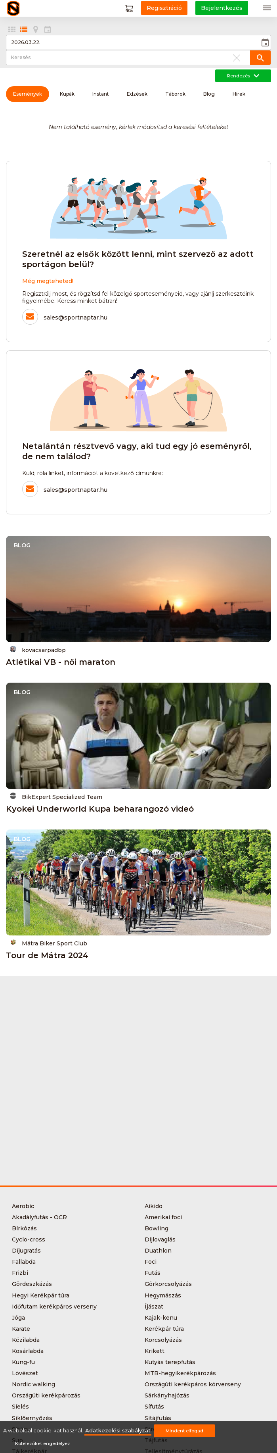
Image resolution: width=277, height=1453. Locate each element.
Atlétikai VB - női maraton (60, 662)
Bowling (156, 1228)
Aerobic (23, 1206)
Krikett (154, 1351)
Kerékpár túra (164, 1329)
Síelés (20, 1406)
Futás (152, 1273)
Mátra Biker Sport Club (48, 943)
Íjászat (154, 1306)
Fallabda (24, 1262)
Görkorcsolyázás (168, 1284)
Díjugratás (26, 1250)
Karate (21, 1329)
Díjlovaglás (160, 1239)
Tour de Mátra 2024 (47, 955)
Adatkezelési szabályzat (118, 1431)
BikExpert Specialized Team (56, 796)
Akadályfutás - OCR (39, 1217)
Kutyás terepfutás (170, 1362)
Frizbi (20, 1273)
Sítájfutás (158, 1418)
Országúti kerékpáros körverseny (193, 1384)
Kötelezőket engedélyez (42, 1443)
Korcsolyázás (163, 1340)
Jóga (18, 1317)
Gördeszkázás (32, 1284)
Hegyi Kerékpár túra (40, 1295)
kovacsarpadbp (38, 649)
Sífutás (154, 1406)
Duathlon (158, 1250)
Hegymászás (163, 1295)
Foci (151, 1262)
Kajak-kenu (161, 1317)
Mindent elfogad (184, 1431)
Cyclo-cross (28, 1239)
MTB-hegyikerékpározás (180, 1373)
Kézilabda (26, 1340)
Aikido (153, 1206)
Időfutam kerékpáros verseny (54, 1306)
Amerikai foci (163, 1217)
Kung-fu (23, 1362)
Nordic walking (33, 1384)
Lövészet (25, 1373)
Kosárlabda (28, 1351)
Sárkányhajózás (167, 1395)
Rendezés (243, 76)
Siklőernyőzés (32, 1418)
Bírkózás (24, 1228)
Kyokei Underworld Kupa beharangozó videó (100, 809)
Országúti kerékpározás (46, 1395)
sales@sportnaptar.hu (75, 317)
